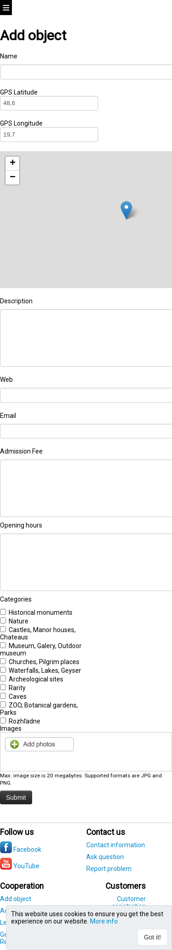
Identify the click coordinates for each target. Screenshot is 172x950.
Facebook (20, 849)
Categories (16, 599)
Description (16, 301)
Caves (13, 696)
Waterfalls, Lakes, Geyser (40, 670)
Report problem (109, 868)
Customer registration (129, 902)
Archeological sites (31, 679)
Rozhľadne (20, 721)
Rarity (13, 687)
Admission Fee (21, 451)
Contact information (115, 845)
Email (8, 415)
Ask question (105, 856)
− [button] (13, 178)
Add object (15, 898)
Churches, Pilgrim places (39, 661)
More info (104, 921)
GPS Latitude (19, 92)
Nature (14, 621)
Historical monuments (36, 612)
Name (8, 56)
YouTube (19, 866)
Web (6, 379)
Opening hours (21, 525)
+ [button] (13, 163)
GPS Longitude (21, 123)
